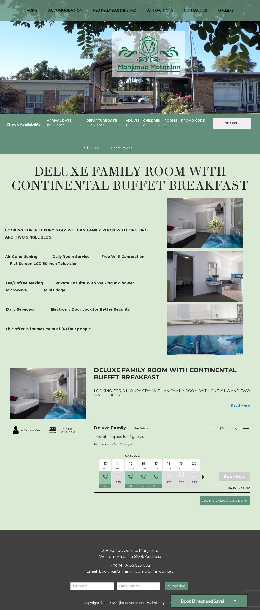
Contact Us (195, 12)
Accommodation (65, 12)
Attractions (160, 12)
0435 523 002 (137, 565)
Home (32, 12)
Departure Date (102, 119)
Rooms (170, 119)
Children (151, 119)
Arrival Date (59, 119)
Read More (240, 405)
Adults (132, 119)
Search (232, 123)
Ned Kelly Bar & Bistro (114, 12)
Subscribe (176, 586)
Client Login (93, 148)
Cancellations (121, 148)
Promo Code (193, 119)
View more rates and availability (224, 500)
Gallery (226, 12)
